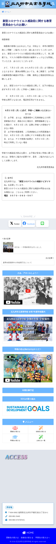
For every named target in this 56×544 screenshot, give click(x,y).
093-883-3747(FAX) (16, 520)
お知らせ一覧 (41, 438)
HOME (28, 532)
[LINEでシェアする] (42, 223)
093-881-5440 (14, 516)
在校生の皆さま (41, 429)
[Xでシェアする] (14, 223)
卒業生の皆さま (15, 438)
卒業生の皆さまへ (42, 538)
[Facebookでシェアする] (28, 223)
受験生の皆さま (15, 429)
